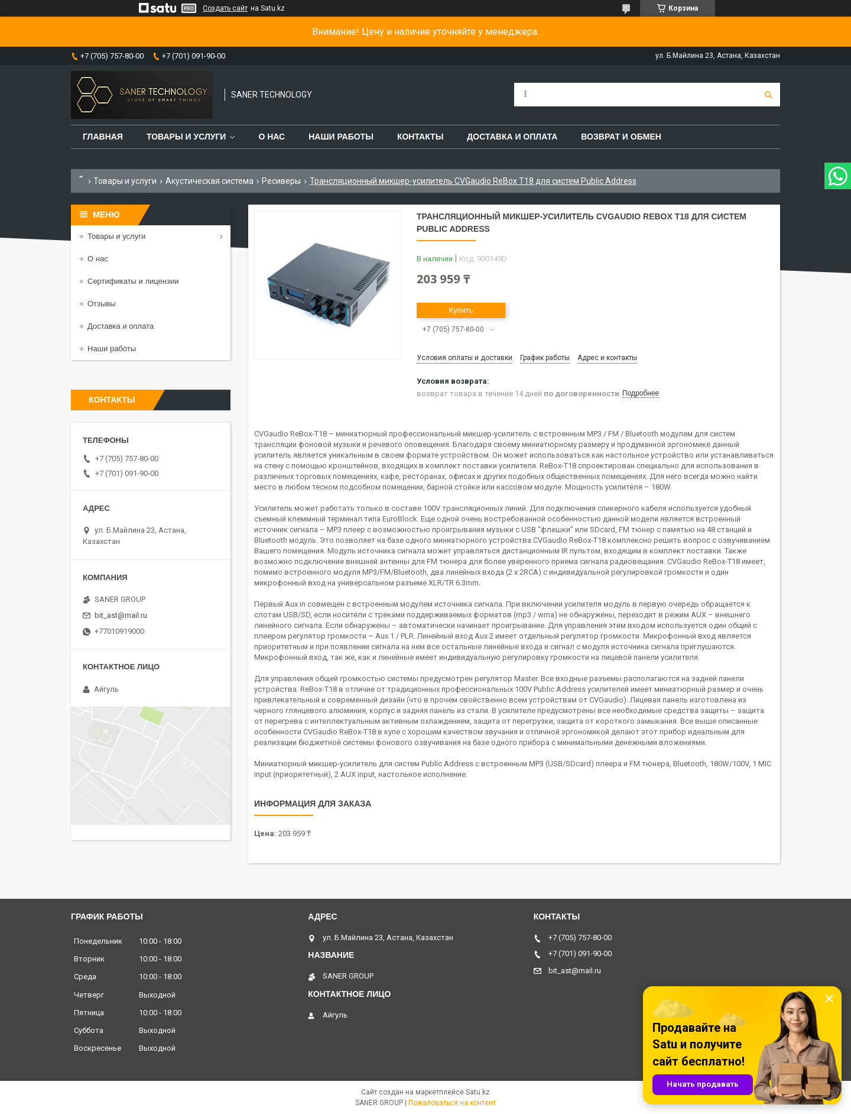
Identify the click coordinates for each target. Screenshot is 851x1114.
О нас (271, 136)
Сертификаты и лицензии (132, 281)
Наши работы (340, 136)
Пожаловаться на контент (452, 1103)
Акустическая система (209, 181)
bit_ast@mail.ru (121, 615)
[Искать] (768, 94)
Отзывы (101, 303)
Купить (461, 310)
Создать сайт (225, 8)
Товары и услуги (186, 136)
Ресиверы (281, 181)
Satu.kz (478, 1092)
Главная (103, 136)
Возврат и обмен (621, 136)
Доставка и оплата (512, 136)
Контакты (420, 136)
